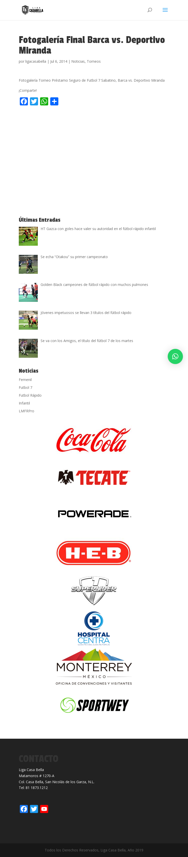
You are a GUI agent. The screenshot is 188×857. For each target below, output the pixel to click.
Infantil (24, 403)
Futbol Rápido (30, 395)
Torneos (94, 61)
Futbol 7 (25, 387)
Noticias (78, 61)
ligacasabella (35, 61)
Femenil (25, 379)
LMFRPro (26, 411)
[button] (175, 356)
